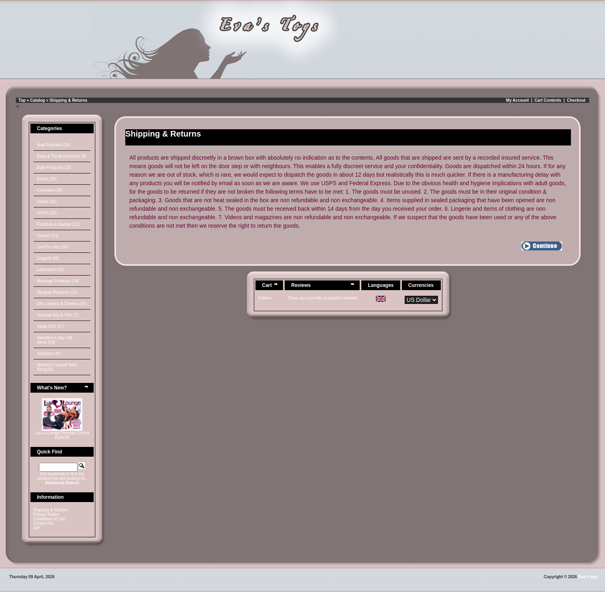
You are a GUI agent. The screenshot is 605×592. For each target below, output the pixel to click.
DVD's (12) (47, 213)
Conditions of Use (49, 519)
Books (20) (46, 179)
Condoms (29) (49, 190)
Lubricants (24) (50, 269)
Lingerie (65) (48, 258)
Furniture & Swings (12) (58, 224)
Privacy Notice (46, 514)
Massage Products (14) (58, 281)
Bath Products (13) (54, 167)
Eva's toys (588, 577)
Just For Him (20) (52, 247)
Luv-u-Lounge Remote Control (62, 433)
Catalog (37, 100)
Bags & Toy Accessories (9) (61, 156)
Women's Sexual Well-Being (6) (57, 367)
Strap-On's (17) (50, 326)
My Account (517, 100)
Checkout (576, 100)
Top (22, 100)
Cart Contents (547, 100)
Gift (36, 528)
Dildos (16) (46, 201)
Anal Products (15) (54, 145)
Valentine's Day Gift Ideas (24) (54, 340)
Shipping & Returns (68, 100)
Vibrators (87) (49, 353)
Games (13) (47, 235)
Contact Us (43, 523)
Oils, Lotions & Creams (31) (62, 303)
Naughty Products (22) (57, 292)
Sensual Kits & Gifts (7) (58, 315)
